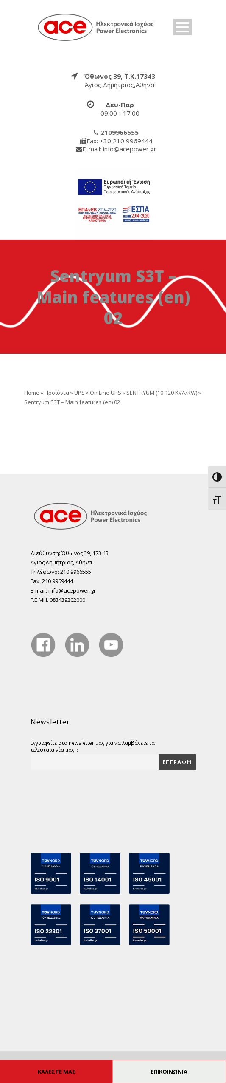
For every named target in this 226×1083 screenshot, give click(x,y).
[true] (96, 27)
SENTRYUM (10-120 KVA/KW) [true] (161, 392)
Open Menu (182, 27)
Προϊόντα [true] (57, 392)
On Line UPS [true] (105, 392)
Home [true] (31, 392)
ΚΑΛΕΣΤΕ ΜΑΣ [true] (57, 1071)
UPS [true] (79, 392)
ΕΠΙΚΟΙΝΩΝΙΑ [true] (169, 1071)
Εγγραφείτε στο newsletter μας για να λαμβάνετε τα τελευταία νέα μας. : (93, 746)
